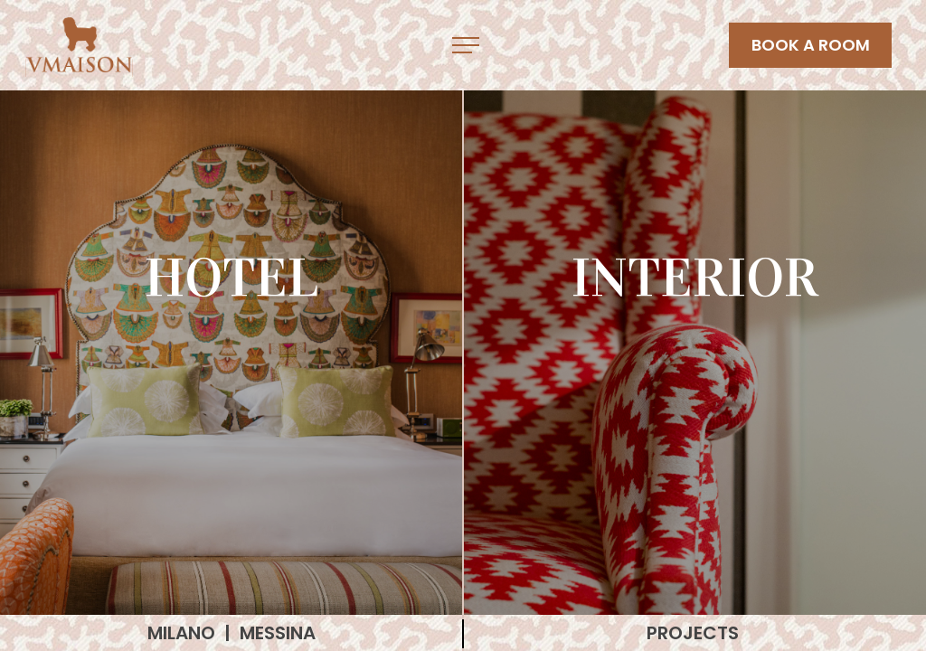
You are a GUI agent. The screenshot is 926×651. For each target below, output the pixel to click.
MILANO (183, 633)
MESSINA (278, 633)
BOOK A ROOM (810, 44)
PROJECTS (695, 633)
